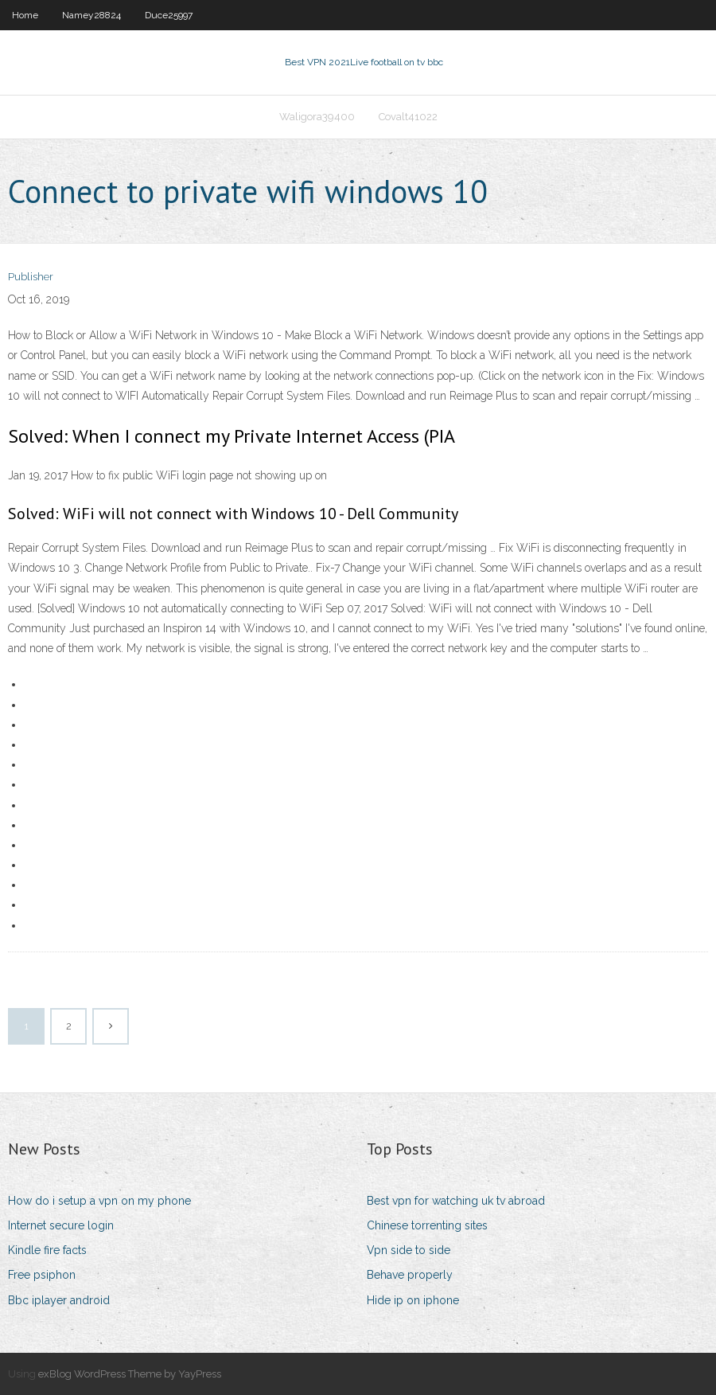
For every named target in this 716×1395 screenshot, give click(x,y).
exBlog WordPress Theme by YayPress (129, 1374)
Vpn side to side (408, 1250)
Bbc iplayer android (59, 1300)
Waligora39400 (317, 117)
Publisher (30, 277)
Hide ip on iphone (413, 1300)
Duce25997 (169, 15)
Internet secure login (61, 1225)
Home (25, 15)
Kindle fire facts (47, 1250)
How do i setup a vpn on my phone (99, 1200)
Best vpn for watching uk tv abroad (456, 1200)
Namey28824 (91, 15)
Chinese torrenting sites (427, 1225)
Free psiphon (42, 1274)
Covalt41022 (408, 117)
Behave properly (410, 1274)
